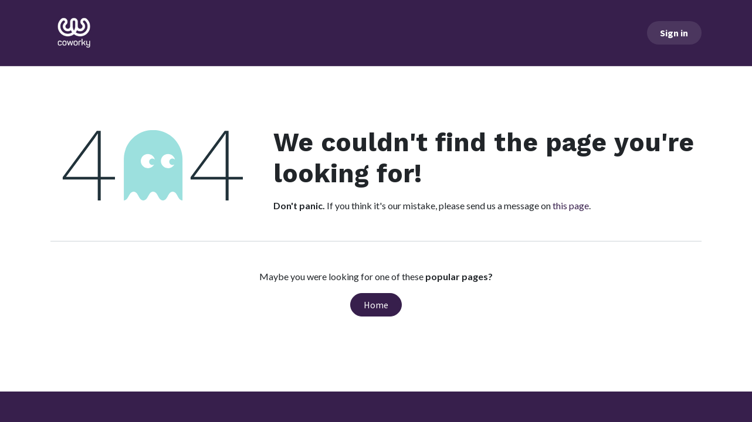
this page (571, 205)
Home (376, 305)
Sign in (674, 33)
